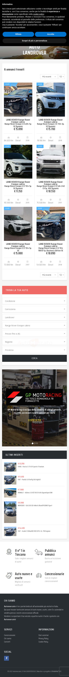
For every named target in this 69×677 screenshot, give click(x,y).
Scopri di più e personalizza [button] (34, 41)
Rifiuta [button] (18, 34)
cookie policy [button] (38, 14)
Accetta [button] (50, 34)
